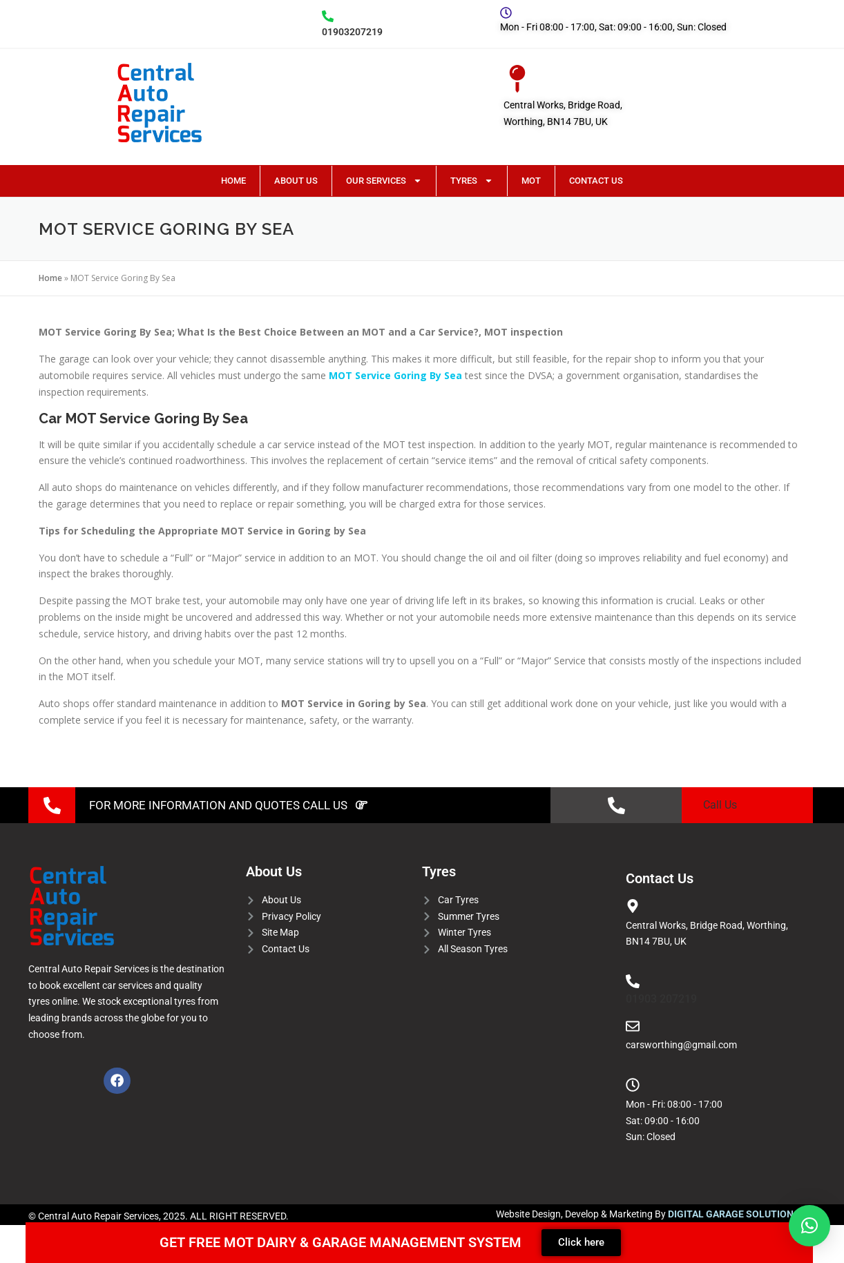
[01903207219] (328, 16)
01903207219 (352, 31)
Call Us (720, 804)
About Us (296, 180)
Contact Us (596, 180)
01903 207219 (661, 998)
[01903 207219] (633, 981)
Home (233, 180)
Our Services (384, 180)
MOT (531, 180)
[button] (809, 1225)
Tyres (471, 180)
